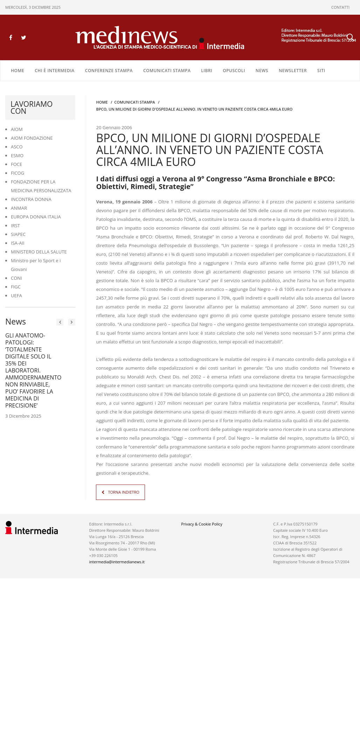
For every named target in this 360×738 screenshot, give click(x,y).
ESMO (17, 155)
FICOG (17, 173)
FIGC (16, 287)
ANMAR (19, 208)
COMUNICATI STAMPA (167, 71)
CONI (16, 278)
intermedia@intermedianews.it (117, 561)
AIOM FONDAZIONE (32, 138)
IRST (15, 225)
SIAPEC (18, 234)
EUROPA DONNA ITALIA (36, 217)
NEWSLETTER (293, 71)
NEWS (262, 71)
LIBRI (206, 71)
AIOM (17, 129)
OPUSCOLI (234, 71)
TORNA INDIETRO (123, 492)
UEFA (16, 295)
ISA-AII (18, 243)
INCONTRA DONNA (31, 199)
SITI (321, 71)
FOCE (16, 164)
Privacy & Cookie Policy (201, 524)
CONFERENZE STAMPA (109, 71)
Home (17, 71)
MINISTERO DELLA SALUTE (39, 252)
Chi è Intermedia (55, 71)
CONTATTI (340, 7)
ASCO (17, 147)
